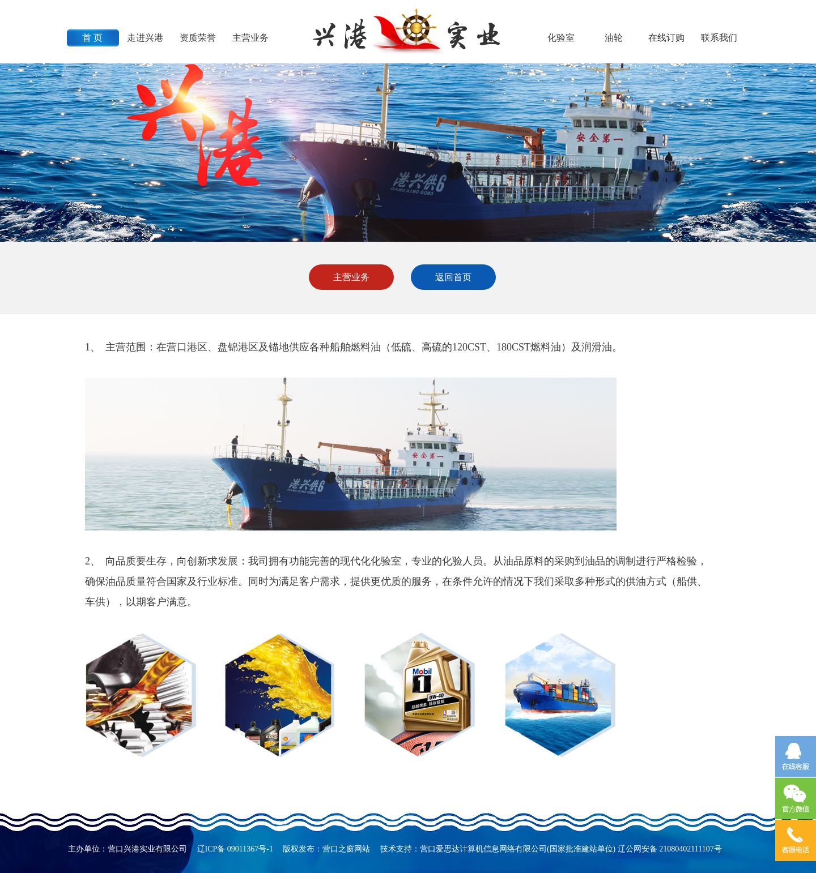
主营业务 (250, 37)
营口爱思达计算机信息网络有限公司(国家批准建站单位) (517, 849)
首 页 (92, 37)
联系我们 (719, 37)
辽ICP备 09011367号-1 (235, 849)
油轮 (614, 37)
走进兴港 (145, 37)
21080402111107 (686, 849)
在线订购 (666, 37)
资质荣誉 (198, 37)
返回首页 (453, 277)
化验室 (561, 37)
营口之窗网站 (346, 849)
